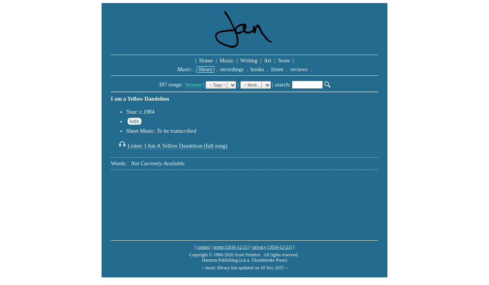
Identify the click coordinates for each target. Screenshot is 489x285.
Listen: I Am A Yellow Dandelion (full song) (177, 146)
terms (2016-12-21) (231, 247)
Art (268, 60)
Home (206, 60)
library (205, 69)
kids (134, 121)
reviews (299, 69)
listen (277, 69)
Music (226, 60)
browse (194, 84)
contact (203, 247)
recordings (232, 69)
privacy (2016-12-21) (272, 247)
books (257, 69)
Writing (249, 60)
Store (284, 60)
